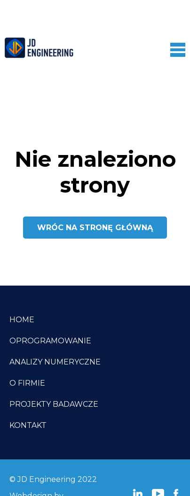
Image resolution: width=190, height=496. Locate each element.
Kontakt (28, 425)
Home (21, 319)
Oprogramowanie (50, 340)
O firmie (27, 383)
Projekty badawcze (53, 404)
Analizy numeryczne (55, 361)
